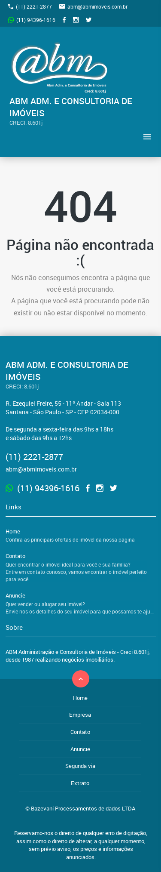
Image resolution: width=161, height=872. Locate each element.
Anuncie (81, 603)
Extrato (80, 783)
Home (81, 535)
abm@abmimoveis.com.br (93, 6)
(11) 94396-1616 (31, 19)
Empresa (80, 714)
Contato (81, 567)
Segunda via (80, 766)
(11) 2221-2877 (30, 6)
